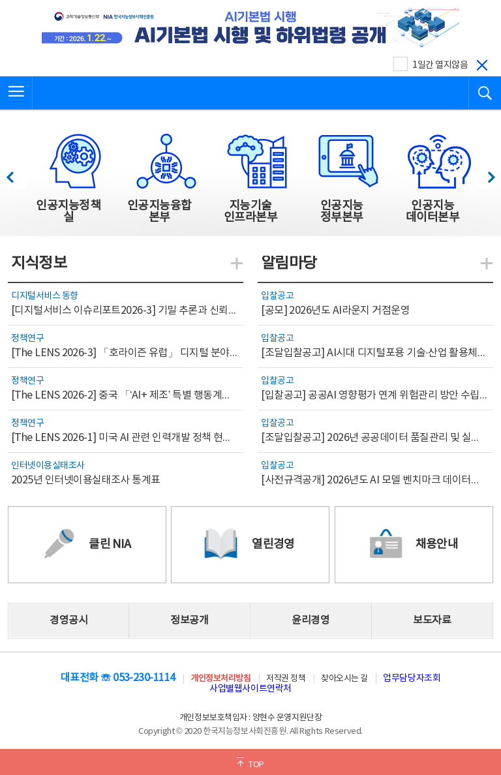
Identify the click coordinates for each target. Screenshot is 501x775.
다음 (484, 174)
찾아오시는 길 (344, 679)
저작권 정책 (285, 679)
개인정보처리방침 (220, 679)
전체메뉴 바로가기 (0, 0)
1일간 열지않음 (440, 65)
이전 (16, 174)
